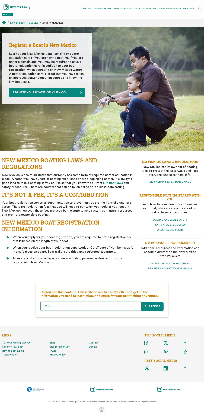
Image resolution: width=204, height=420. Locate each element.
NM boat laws (113, 183)
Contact (93, 342)
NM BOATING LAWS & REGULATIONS (170, 183)
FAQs (53, 350)
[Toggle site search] (199, 8)
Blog (185, 9)
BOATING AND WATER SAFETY (170, 220)
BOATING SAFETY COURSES (170, 225)
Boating (33, 22)
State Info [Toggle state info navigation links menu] (86, 9)
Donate (93, 346)
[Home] (5, 22)
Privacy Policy (58, 354)
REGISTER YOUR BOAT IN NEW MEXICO (170, 269)
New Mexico (17, 22)
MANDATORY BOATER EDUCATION (170, 264)
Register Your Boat (122, 9)
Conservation (9, 354)
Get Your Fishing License (145, 9)
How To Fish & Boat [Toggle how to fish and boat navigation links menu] (102, 9)
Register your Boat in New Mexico (42, 92)
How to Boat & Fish (13, 350)
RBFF (192, 9)
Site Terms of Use (60, 346)
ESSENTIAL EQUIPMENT (170, 230)
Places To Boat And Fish (170, 9)
